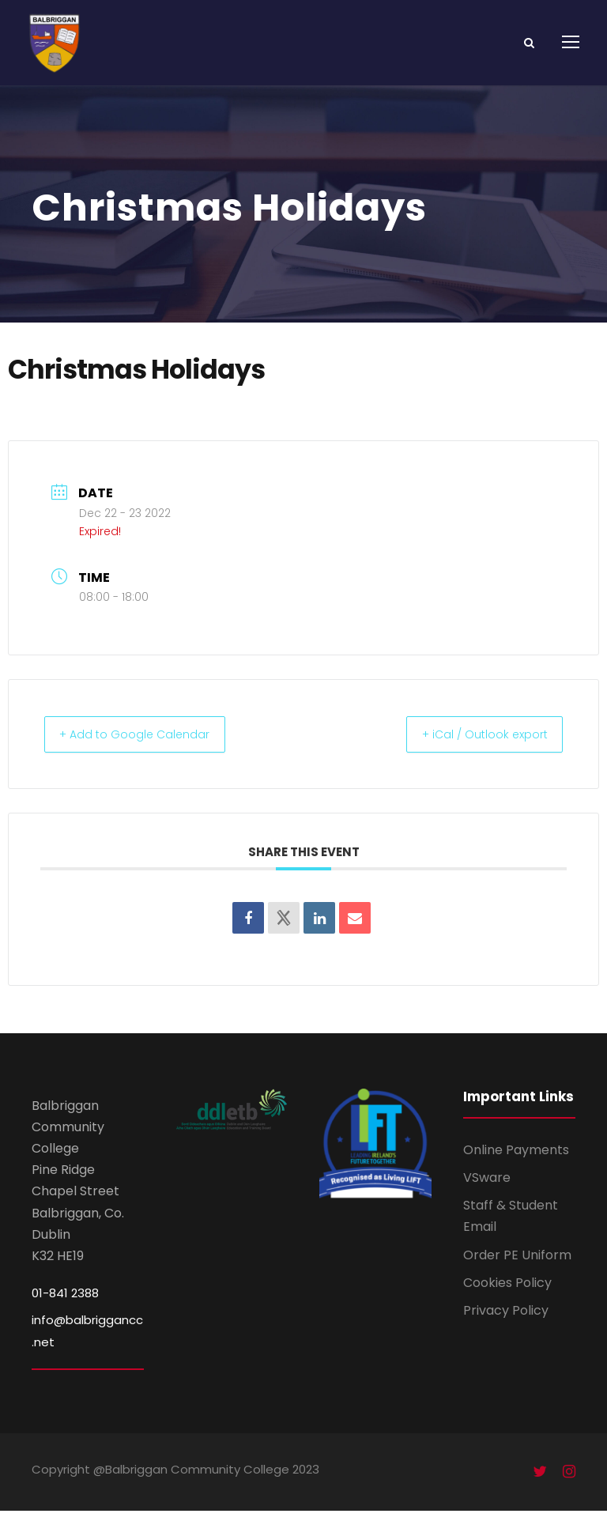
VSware (487, 1188)
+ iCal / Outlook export (474, 744)
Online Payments (516, 1160)
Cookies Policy (507, 1293)
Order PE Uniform (517, 1265)
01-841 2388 (65, 1303)
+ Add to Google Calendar (144, 744)
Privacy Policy (506, 1321)
